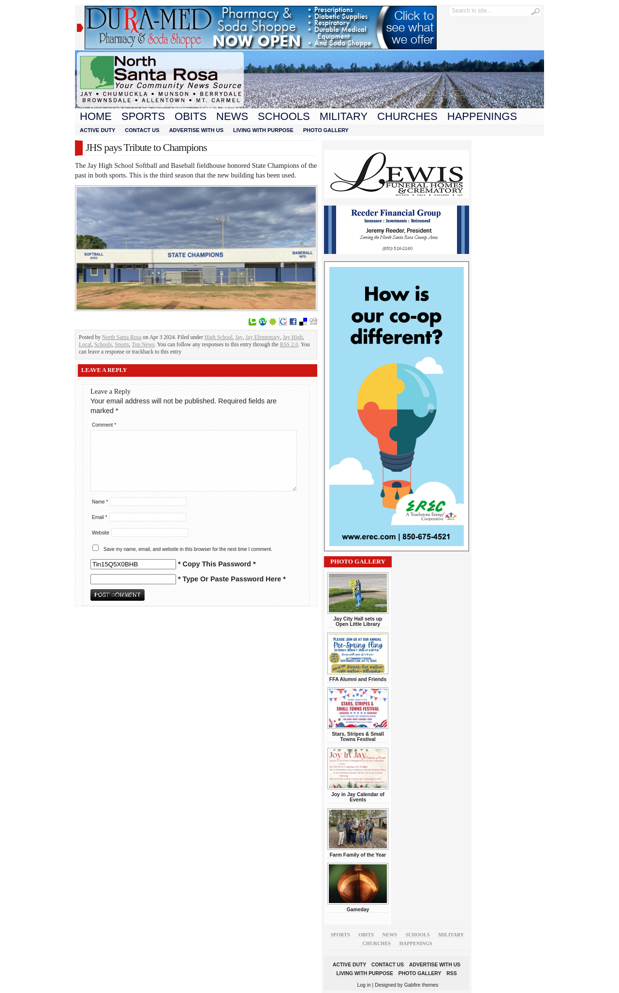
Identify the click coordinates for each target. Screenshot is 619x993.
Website (100, 532)
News (232, 116)
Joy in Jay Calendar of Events (357, 797)
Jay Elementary (263, 337)
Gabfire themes (421, 985)
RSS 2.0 (289, 344)
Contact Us (142, 130)
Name (100, 501)
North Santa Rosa (121, 337)
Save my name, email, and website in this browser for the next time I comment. (187, 549)
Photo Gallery (326, 130)
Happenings (482, 116)
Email (99, 517)
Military (344, 116)
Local (85, 344)
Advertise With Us (196, 130)
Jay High (293, 337)
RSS (451, 973)
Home (96, 116)
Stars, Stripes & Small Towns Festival (358, 736)
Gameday (358, 909)
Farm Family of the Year (358, 855)
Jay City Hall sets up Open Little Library (358, 621)
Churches (407, 116)
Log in (364, 985)
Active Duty (97, 130)
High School (219, 337)
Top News (143, 344)
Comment (104, 425)
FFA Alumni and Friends (357, 679)
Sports (143, 116)
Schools (284, 116)
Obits (190, 116)
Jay (238, 337)
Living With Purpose (263, 130)
